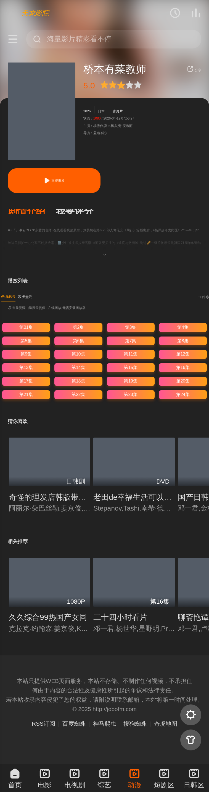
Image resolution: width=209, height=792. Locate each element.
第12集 (183, 354)
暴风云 (8, 297)
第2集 (78, 327)
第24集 (183, 394)
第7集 (130, 340)
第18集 (78, 381)
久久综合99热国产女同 (48, 617)
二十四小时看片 (120, 617)
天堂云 (25, 297)
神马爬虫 (104, 723)
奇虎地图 (165, 723)
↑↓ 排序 (203, 297)
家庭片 (118, 111)
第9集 (26, 354)
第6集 (78, 340)
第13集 (26, 367)
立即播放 (54, 180)
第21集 (26, 394)
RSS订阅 (43, 723)
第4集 (183, 327)
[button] (32, 211)
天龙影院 (35, 13)
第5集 (26, 340)
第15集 (130, 367)
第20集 (183, 381)
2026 (87, 111)
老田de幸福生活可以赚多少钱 (144, 497)
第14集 (78, 367)
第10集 (78, 354)
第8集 (183, 340)
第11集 (130, 354)
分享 (194, 70)
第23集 (130, 394)
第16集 (183, 367)
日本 (101, 111)
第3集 (130, 327)
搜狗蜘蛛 (135, 723)
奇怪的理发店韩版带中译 (51, 497)
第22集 (78, 394)
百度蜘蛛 (74, 723)
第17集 (26, 381)
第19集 (130, 381)
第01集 (26, 327)
